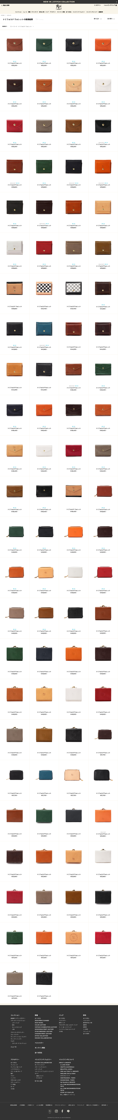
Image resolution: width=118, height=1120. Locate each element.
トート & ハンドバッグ (65, 1027)
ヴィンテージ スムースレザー (19, 1036)
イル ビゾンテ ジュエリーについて (44, 1071)
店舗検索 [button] (100, 12)
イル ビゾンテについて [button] (91, 12)
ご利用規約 (22, 1105)
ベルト (12, 1075)
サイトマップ (80, 1105)
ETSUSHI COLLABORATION (43, 1062)
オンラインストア (40, 1065)
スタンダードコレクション (18, 1020)
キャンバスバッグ (17, 1027)
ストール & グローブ (16, 1071)
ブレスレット (14, 1065)
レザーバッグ (15, 1023)
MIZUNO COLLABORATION (43, 1038)
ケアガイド (39, 1078)
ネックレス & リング (16, 1067)
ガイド (36, 1073)
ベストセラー (62, 1020)
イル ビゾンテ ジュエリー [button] (79, 12)
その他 (61, 1031)
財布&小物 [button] (41, 12)
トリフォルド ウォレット (14, 306)
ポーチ (12, 1086)
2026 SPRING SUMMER (42, 1020)
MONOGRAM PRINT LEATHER (44, 1029)
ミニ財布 (85, 1029)
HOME (2, 15)
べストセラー (86, 1020)
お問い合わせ (71, 1105)
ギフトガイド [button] (34, 12)
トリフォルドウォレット (15, 63)
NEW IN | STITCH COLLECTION (59, 2)
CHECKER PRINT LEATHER (43, 1033)
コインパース (86, 1031)
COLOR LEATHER (40, 1025)
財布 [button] (84, 1015)
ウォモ (12, 1041)
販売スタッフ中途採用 (93, 1105)
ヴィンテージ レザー (16, 1039)
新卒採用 (105, 1105)
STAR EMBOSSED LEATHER (43, 1031)
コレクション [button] (18, 12)
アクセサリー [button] (53, 12)
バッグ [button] (47, 12)
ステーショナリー (15, 1082)
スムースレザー (15, 1034)
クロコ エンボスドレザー (17, 1032)
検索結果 (9, 15)
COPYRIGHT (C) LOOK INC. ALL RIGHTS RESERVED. (59, 1117)
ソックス (13, 1078)
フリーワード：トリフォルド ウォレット (22, 26)
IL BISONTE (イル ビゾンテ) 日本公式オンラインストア (59, 7)
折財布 (85, 1027)
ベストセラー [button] (39, 1043)
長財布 (85, 1025)
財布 (13, 1025)
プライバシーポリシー (60, 1105)
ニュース (25, 12)
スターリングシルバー (41, 1067)
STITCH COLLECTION (41, 1036)
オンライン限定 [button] (61, 12)
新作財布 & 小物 (87, 1022)
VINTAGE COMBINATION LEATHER (46, 1027)
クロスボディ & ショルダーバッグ (68, 1025)
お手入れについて (65, 1075)
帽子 (12, 1073)
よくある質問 (40, 1105)
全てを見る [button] (68, 12)
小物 (13, 1029)
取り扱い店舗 (38, 1081)
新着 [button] (29, 12)
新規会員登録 (13, 1105)
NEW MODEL (39, 1022)
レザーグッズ (38, 1069)
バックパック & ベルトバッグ (67, 1029)
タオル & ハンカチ (16, 1080)
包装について (39, 1076)
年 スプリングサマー (18, 1018)
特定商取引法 (49, 1105)
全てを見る (38, 1018)
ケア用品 (13, 1084)
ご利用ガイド (30, 1105)
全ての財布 (86, 1033)
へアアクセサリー (15, 1069)
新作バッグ (62, 1022)
